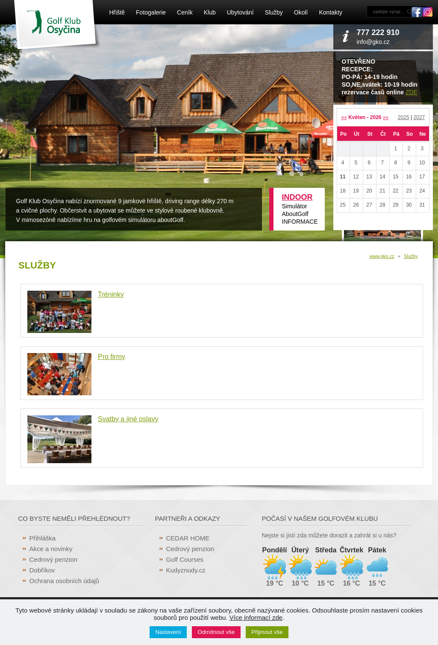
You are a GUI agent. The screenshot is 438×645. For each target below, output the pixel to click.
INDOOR (297, 197)
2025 (403, 117)
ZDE (411, 92)
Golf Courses (185, 559)
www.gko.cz (382, 256)
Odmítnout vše (216, 632)
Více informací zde (255, 617)
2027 (419, 117)
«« (344, 117)
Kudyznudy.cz (186, 570)
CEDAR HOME (188, 538)
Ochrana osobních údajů (64, 580)
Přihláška (42, 538)
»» (385, 117)
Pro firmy (111, 356)
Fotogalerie (151, 12)
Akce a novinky (51, 548)
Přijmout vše (266, 632)
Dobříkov (42, 570)
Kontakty (330, 12)
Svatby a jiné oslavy (128, 419)
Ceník (185, 12)
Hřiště (117, 12)
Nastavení (168, 632)
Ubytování (240, 12)
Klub (210, 12)
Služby (274, 12)
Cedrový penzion (53, 559)
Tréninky (111, 294)
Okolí (301, 12)
